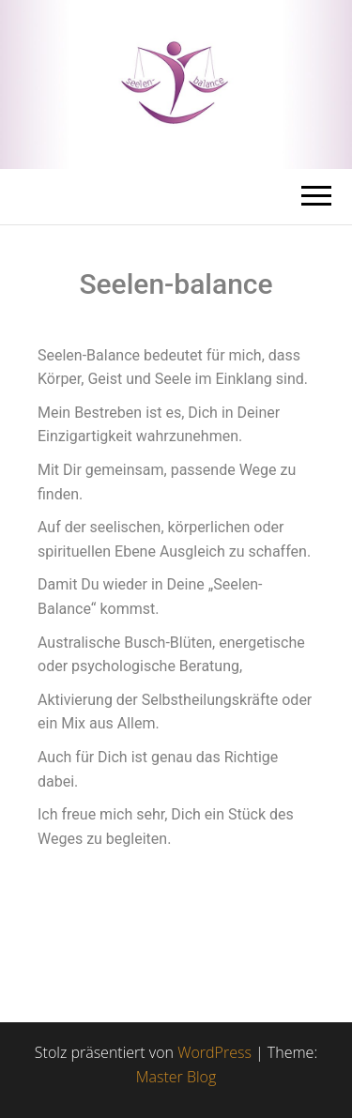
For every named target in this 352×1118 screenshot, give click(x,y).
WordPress (214, 1052)
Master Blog (176, 1076)
